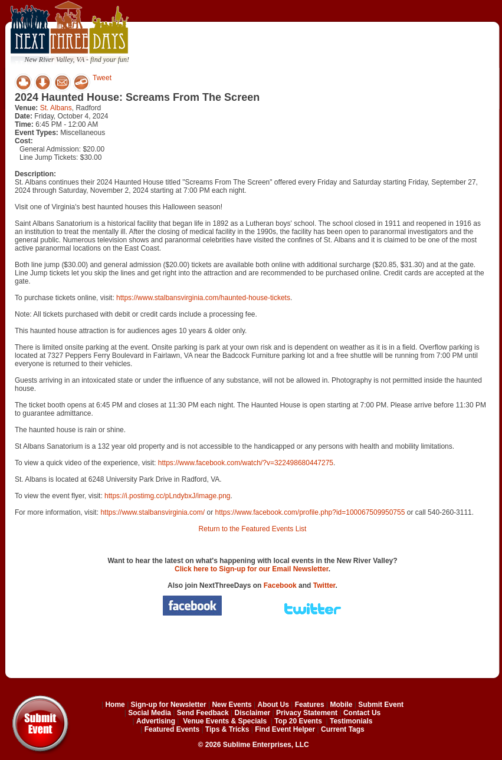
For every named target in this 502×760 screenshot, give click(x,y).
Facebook (280, 585)
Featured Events (172, 729)
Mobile (341, 704)
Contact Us (361, 713)
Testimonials (351, 721)
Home (114, 704)
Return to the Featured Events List (253, 529)
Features (309, 704)
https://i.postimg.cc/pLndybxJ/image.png (167, 496)
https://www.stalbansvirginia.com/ (152, 512)
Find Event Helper (285, 729)
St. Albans (56, 108)
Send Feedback (203, 713)
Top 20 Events (297, 721)
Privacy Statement (306, 713)
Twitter (324, 585)
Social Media (149, 713)
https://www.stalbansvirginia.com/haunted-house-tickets (203, 298)
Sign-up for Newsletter (168, 704)
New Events (231, 704)
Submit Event (380, 704)
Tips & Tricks (227, 729)
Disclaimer (253, 713)
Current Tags (343, 729)
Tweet (102, 78)
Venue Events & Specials (225, 721)
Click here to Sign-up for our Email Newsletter (252, 569)
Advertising (155, 721)
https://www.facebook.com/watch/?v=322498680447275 (245, 463)
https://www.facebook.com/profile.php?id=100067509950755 (310, 512)
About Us (273, 704)
